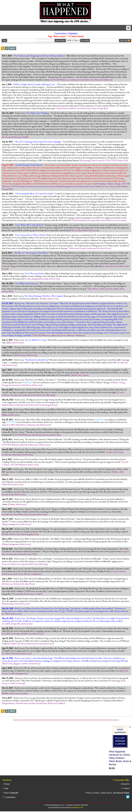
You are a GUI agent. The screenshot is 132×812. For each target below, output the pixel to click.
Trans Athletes (121, 186)
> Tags (5, 788)
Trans (93, 108)
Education (7, 484)
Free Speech (15, 395)
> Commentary (9, 797)
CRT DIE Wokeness (60, 79)
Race (37, 444)
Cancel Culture (10, 564)
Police (19, 454)
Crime (28, 278)
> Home (6, 784)
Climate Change (114, 183)
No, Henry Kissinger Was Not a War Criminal (44, 295)
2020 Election (20, 355)
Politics (85, 230)
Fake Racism (8, 404)
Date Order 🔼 (125, 40)
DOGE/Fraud (17, 186)
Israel (103, 220)
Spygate (16, 663)
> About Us (124, 784)
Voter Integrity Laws (48, 404)
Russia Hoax (34, 663)
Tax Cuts (105, 186)
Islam (97, 220)
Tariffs (25, 137)
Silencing (50, 395)
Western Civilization (103, 79)
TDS (114, 160)
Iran (76, 186)
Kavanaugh (86, 160)
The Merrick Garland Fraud (36, 359)
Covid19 (11, 424)
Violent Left (122, 160)
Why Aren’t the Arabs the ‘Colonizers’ (42, 303)
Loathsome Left (76, 79)
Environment (50, 186)
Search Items (60, 40)
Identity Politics (27, 444)
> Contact (125, 788)
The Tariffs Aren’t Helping (37, 113)
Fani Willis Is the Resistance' (27, 283)
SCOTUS (106, 160)
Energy (5, 385)
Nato (81, 186)
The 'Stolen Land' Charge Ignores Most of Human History (39, 55)
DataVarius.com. (78, 807)
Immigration (37, 278)
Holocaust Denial (77, 248)
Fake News (93, 288)
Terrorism (121, 220)
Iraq (92, 220)
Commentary (60, 33)
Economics (29, 186)
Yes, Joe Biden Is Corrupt (36, 339)
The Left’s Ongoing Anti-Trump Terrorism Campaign (38, 141)
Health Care (74, 108)
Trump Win (102, 108)
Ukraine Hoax (22, 703)
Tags (4, 40)
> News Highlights (10, 793)
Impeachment (9, 703)
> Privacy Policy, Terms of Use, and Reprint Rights (107, 793)
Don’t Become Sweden (34, 273)
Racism (46, 434)
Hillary (61, 703)
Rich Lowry (89, 79)
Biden (9, 342)
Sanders (23, 693)
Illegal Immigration (64, 186)
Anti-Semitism (100, 183)
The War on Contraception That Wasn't (31, 252)
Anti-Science (62, 108)
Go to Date (85, 40)
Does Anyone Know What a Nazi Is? (30, 234)
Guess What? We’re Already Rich (29, 224)
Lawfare (24, 663)
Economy (7, 137)
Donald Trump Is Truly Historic (29, 164)
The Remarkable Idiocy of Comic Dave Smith (34, 193)
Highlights (73, 33)
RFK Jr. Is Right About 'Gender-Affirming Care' (34, 84)
